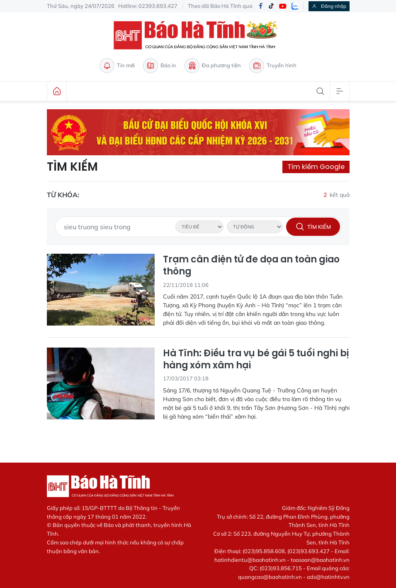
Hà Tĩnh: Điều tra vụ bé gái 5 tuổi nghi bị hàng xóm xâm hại (256, 359)
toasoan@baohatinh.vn (320, 559)
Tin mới (117, 65)
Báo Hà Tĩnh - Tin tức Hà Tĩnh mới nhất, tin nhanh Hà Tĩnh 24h (198, 35)
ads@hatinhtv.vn (328, 576)
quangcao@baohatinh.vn (270, 576)
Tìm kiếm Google (316, 167)
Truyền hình (272, 65)
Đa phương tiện (213, 65)
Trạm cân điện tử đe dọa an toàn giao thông (251, 265)
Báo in (159, 65)
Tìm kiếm (72, 166)
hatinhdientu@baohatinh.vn (250, 559)
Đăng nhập (329, 6)
